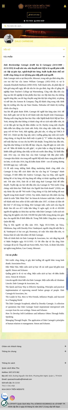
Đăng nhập (39, 21)
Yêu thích (28, 21)
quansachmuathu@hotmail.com (20, 379)
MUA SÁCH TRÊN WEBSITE (13, 389)
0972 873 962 (34, 15)
